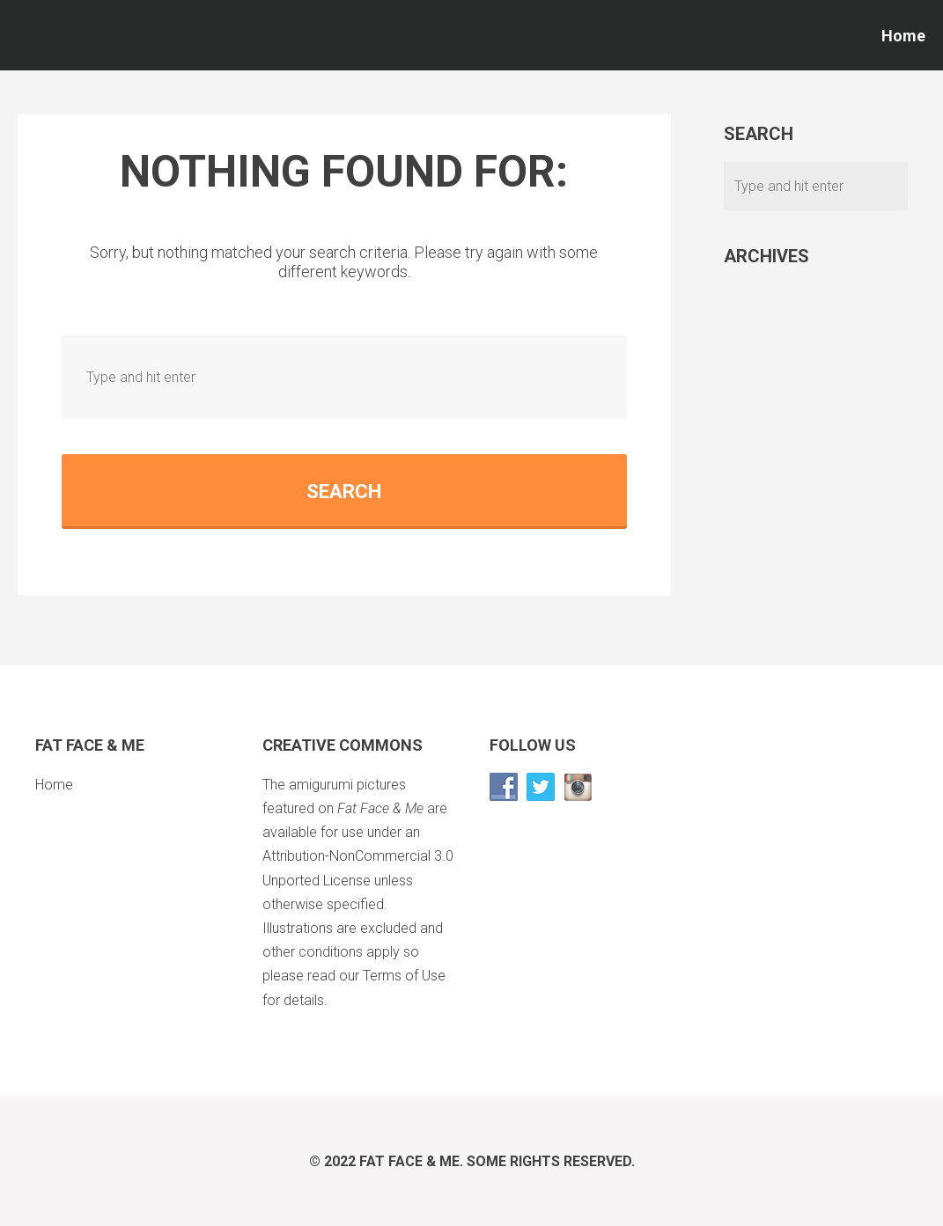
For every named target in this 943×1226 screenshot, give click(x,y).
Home (903, 35)
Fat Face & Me (409, 1161)
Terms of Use (404, 975)
